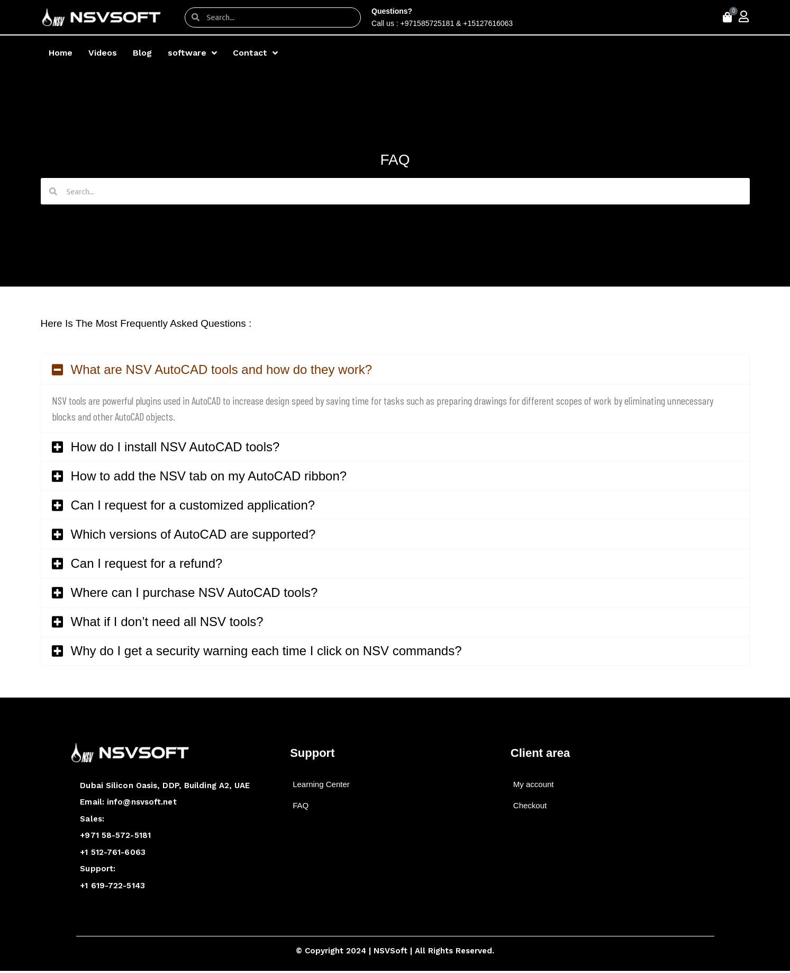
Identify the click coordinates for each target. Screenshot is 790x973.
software (192, 53)
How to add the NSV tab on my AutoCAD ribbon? (209, 476)
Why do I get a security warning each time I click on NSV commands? (266, 651)
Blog (142, 53)
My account (533, 784)
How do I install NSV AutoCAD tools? (175, 447)
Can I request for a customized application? (193, 505)
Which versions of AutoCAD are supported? (193, 534)
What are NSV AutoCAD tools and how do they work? (222, 369)
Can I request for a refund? (147, 563)
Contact (255, 53)
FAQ (300, 805)
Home (60, 53)
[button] (395, 369)
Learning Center (321, 784)
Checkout (530, 805)
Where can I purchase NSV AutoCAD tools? (194, 592)
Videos (102, 53)
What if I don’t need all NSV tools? (167, 621)
